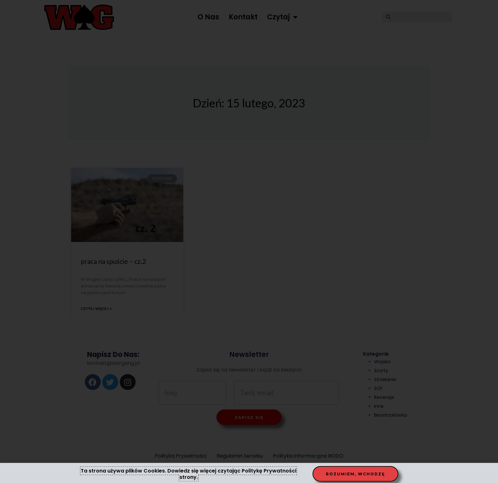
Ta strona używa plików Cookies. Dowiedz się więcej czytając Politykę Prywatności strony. (188, 475)
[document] (249, 241)
